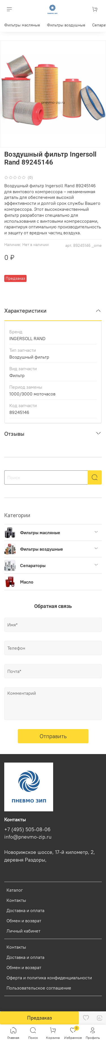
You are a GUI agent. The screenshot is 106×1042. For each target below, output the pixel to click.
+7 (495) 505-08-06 (27, 829)
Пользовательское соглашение (39, 988)
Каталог (15, 890)
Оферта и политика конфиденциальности (49, 977)
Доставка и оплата (25, 910)
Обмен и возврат (24, 920)
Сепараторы (33, 565)
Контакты (16, 900)
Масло (26, 582)
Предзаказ (39, 1017)
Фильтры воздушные (66, 25)
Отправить (53, 736)
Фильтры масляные (22, 25)
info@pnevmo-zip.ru (27, 837)
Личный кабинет (23, 931)
